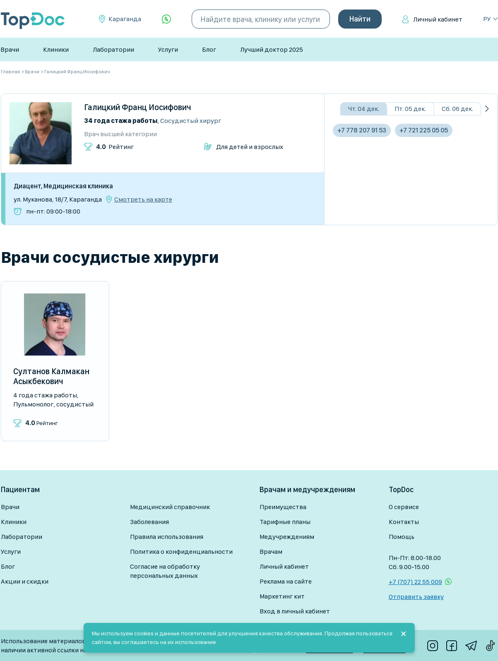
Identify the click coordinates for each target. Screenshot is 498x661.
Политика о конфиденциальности (181, 551)
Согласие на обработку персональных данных (165, 570)
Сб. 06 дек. (457, 109)
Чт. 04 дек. (363, 109)
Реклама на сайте (286, 581)
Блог (209, 49)
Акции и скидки (24, 581)
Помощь (401, 537)
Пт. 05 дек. (410, 109)
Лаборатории (113, 49)
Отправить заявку (416, 597)
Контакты (404, 522)
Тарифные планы (285, 522)
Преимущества (283, 507)
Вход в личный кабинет (295, 611)
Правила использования (166, 537)
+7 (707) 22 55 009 (415, 582)
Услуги (168, 49)
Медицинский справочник (170, 507)
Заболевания (149, 522)
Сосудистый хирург (190, 121)
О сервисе (404, 507)
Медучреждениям (287, 537)
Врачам (271, 551)
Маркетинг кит (282, 596)
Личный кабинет (437, 19)
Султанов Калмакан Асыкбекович (51, 376)
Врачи (9, 49)
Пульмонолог (33, 404)
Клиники (56, 49)
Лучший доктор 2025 (271, 49)
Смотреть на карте (143, 199)
